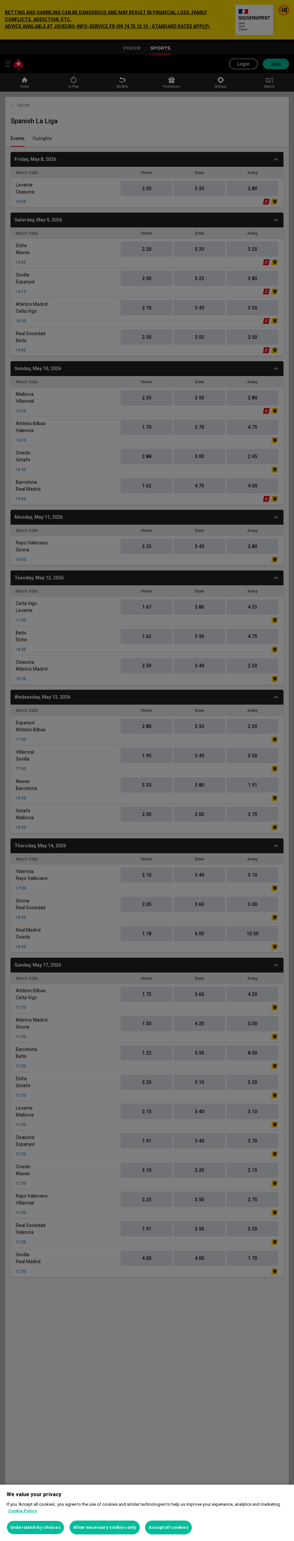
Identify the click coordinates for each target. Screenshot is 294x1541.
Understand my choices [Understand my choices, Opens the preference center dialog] (35, 1527)
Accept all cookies (168, 1527)
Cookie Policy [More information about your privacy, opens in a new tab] (22, 1510)
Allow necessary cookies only (104, 1527)
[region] (147, 1513)
